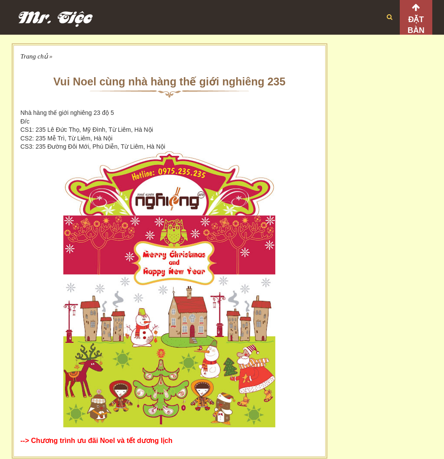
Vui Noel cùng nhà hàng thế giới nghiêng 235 (169, 81)
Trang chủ (34, 56)
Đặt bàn (416, 25)
